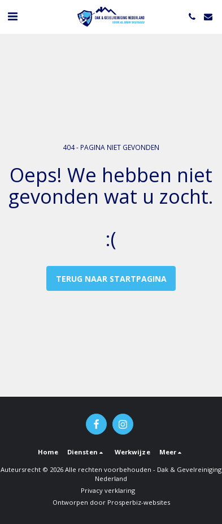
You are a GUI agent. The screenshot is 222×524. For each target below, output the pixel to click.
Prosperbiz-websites (138, 502)
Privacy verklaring (108, 490)
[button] (12, 16)
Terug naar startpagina (111, 278)
